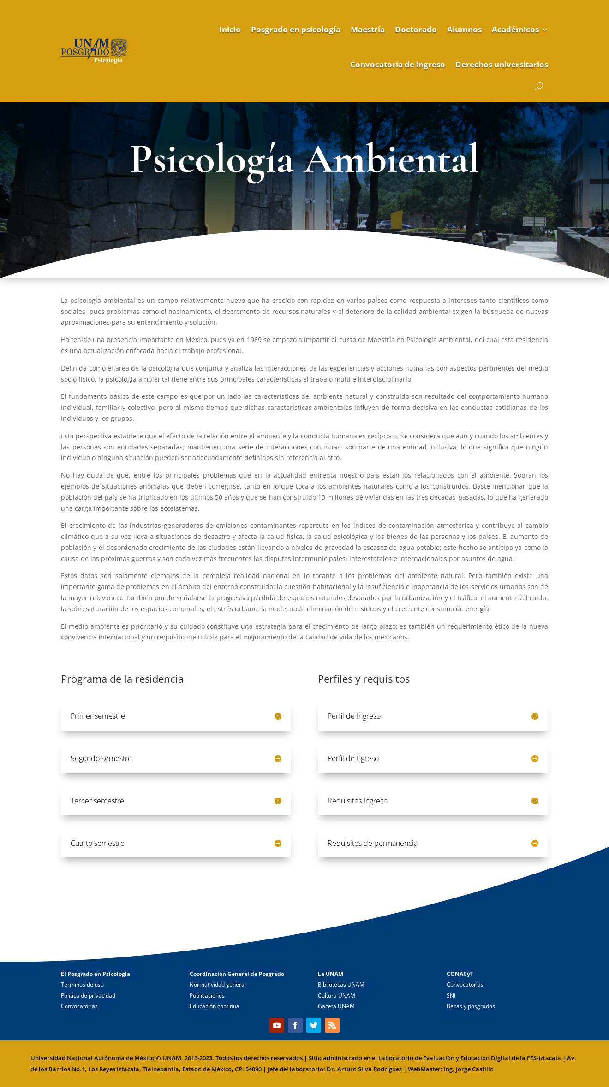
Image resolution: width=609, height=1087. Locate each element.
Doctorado (416, 29)
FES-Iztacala (544, 1058)
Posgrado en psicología (295, 29)
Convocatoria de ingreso (397, 64)
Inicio (230, 29)
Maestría (368, 29)
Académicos (515, 29)
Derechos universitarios (501, 64)
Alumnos (464, 29)
